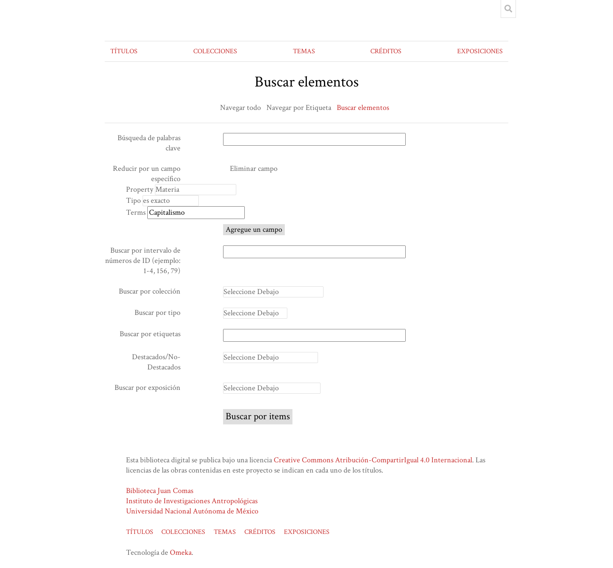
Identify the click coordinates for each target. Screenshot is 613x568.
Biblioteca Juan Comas (159, 491)
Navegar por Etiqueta (298, 107)
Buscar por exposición (147, 387)
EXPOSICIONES (480, 51)
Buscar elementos (363, 107)
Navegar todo (240, 107)
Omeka (181, 552)
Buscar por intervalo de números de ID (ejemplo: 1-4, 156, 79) (142, 260)
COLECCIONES (215, 51)
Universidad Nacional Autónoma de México (192, 511)
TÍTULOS (123, 51)
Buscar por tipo (157, 312)
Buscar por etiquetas (150, 334)
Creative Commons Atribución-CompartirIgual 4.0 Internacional (373, 460)
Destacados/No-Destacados (156, 362)
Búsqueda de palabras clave (148, 143)
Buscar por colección (149, 291)
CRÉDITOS (385, 51)
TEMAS (304, 51)
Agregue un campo (254, 229)
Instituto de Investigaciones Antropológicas (192, 501)
